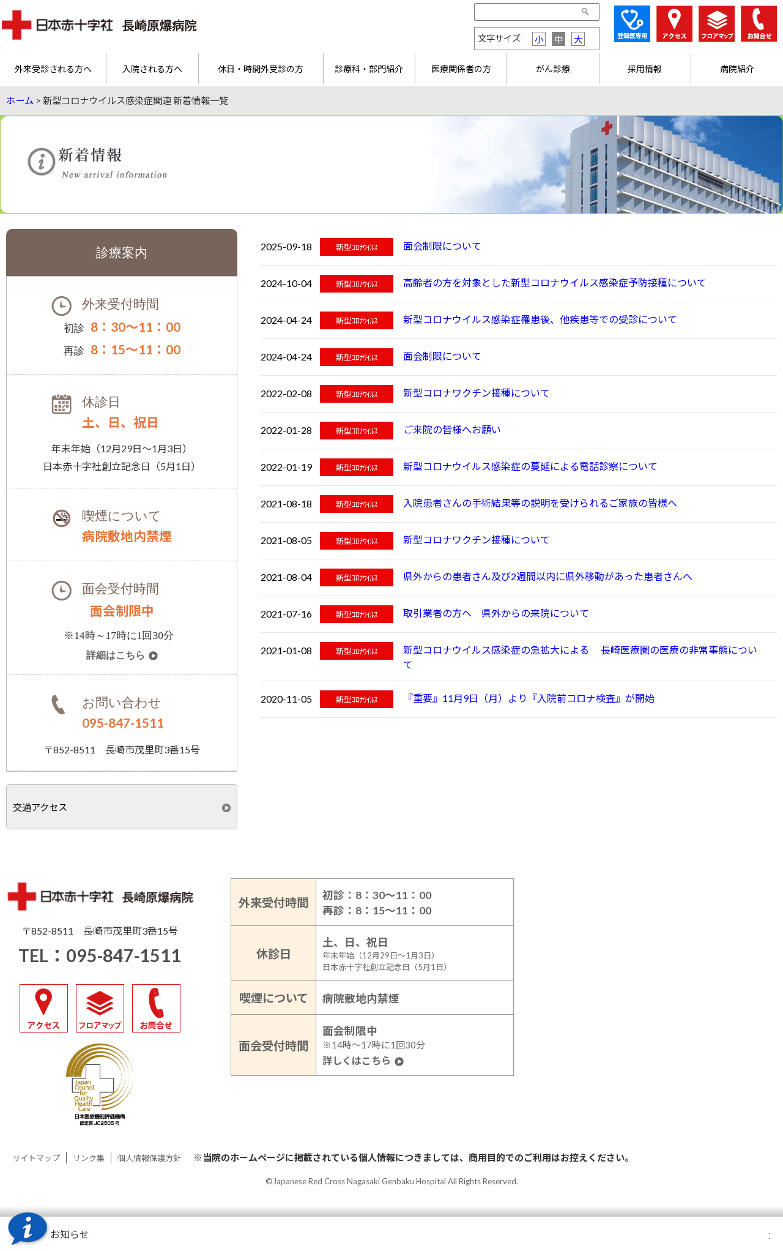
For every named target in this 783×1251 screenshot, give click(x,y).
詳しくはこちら (356, 1061)
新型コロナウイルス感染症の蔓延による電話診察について (530, 466)
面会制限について (442, 246)
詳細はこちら (115, 655)
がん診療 (553, 69)
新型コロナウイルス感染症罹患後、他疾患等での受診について (540, 319)
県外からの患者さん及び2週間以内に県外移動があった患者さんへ (547, 576)
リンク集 (89, 1158)
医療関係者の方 (461, 69)
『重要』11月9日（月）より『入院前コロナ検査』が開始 (529, 698)
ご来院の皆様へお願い (452, 429)
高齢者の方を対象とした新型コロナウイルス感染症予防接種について (555, 282)
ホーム (20, 100)
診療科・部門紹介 (369, 69)
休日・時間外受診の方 (260, 69)
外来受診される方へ (53, 69)
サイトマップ (36, 1158)
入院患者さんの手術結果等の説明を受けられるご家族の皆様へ (540, 503)
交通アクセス (40, 807)
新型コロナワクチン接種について (476, 392)
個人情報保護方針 (149, 1158)
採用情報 (645, 69)
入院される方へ (152, 69)
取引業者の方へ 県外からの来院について (496, 613)
